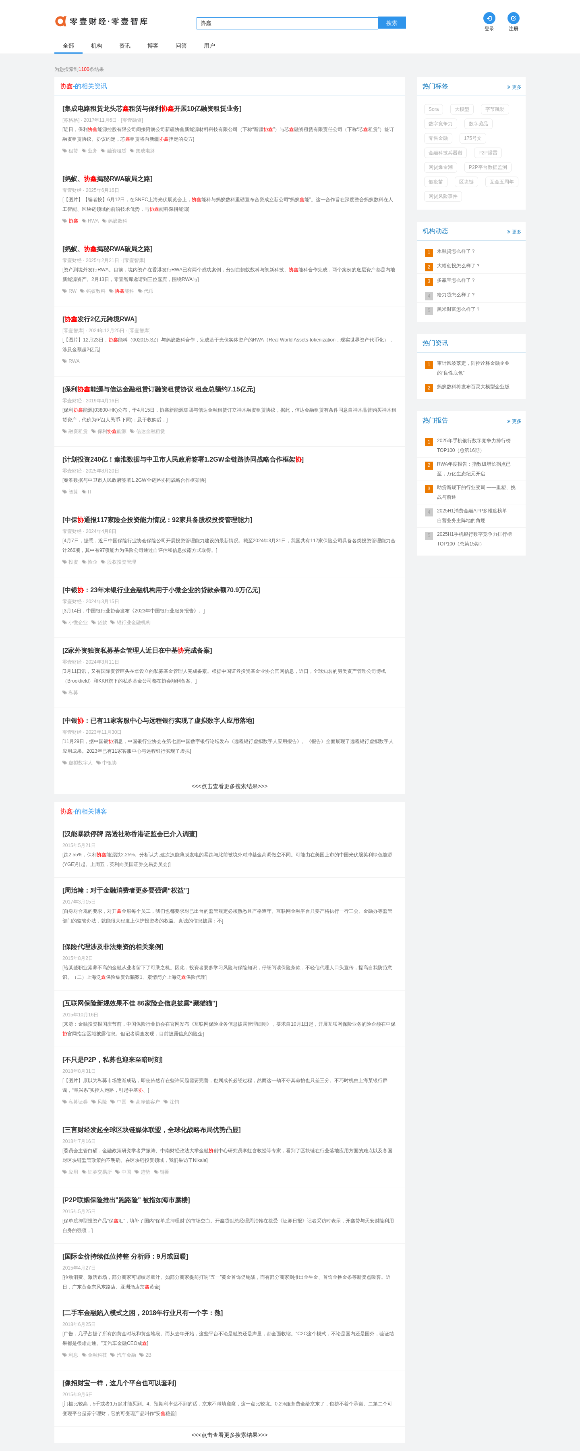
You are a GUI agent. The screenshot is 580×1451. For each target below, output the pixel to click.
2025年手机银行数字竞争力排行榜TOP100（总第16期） (474, 445)
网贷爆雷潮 (441, 167)
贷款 (102, 622)
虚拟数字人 (80, 763)
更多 (513, 86)
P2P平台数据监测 (488, 167)
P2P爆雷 (487, 153)
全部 (68, 45)
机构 (96, 45)
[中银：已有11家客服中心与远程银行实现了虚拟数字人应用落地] (158, 720)
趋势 (145, 1172)
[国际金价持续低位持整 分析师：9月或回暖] (125, 1256)
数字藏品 (478, 124)
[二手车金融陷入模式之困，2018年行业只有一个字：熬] (142, 1312)
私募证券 (78, 1102)
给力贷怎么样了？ (456, 295)
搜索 (392, 23)
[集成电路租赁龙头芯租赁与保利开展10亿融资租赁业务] (151, 108)
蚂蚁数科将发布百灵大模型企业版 (473, 386)
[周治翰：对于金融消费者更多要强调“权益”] (125, 890)
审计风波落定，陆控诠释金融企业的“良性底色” (473, 368)
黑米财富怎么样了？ (459, 309)
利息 (73, 1355)
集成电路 (145, 151)
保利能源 (112, 431)
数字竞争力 (441, 124)
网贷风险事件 (443, 196)
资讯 (124, 45)
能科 (125, 291)
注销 (173, 1102)
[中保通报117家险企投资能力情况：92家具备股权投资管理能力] (157, 519)
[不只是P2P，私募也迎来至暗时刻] (112, 1059)
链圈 (164, 1172)
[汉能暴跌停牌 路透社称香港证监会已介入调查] (129, 834)
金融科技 (98, 1355)
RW (72, 291)
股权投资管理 (121, 562)
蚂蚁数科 (117, 221)
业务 (93, 151)
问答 (181, 45)
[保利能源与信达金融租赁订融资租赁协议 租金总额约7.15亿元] (158, 389)
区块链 (466, 182)
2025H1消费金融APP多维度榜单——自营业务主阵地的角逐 (477, 515)
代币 (148, 291)
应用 (73, 1172)
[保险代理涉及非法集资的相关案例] (113, 946)
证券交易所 (100, 1172)
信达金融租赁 (150, 431)
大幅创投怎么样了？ (459, 266)
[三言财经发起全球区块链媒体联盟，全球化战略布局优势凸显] (151, 1129)
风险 (102, 1102)
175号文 (473, 138)
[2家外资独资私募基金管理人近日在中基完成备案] (137, 650)
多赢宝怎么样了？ (456, 280)
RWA (93, 221)
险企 (93, 562)
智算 (73, 492)
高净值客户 (148, 1102)
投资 (73, 562)
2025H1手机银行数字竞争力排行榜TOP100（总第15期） (474, 539)
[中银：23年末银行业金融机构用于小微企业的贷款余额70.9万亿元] (161, 590)
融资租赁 (117, 151)
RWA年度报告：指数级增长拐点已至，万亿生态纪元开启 (474, 469)
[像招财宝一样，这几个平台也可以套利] (119, 1383)
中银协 (109, 763)
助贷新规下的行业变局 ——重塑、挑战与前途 (476, 492)
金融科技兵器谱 (445, 153)
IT (89, 492)
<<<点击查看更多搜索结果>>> (229, 786)
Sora (434, 109)
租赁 (73, 151)
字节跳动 (495, 109)
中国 (121, 1102)
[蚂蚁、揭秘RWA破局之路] (107, 178)
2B (147, 1355)
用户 (209, 45)
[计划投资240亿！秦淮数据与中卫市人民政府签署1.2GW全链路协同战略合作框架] (183, 459)
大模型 (462, 109)
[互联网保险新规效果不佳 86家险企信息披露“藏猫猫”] (140, 1003)
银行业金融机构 (132, 622)
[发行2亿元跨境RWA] (99, 319)
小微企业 (78, 622)
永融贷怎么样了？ (456, 251)
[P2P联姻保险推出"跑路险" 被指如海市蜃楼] (126, 1200)
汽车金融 (126, 1355)
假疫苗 (436, 182)
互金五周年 (502, 182)
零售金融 (438, 138)
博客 (153, 45)
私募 (72, 692)
